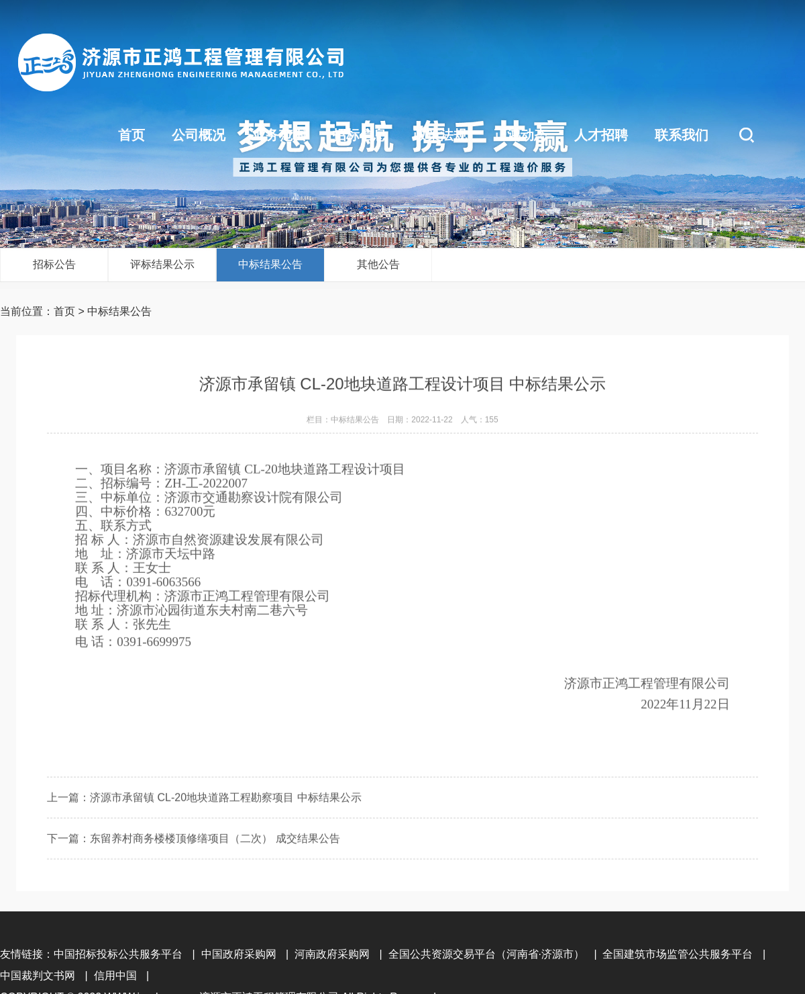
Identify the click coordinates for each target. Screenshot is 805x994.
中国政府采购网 (238, 954)
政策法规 (440, 135)
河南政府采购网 (332, 954)
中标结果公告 (270, 264)
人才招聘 (601, 135)
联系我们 (681, 135)
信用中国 (115, 975)
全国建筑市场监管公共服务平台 (677, 954)
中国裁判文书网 (37, 975)
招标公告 (54, 264)
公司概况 (198, 135)
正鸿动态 (520, 135)
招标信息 (359, 135)
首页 (131, 135)
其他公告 (378, 264)
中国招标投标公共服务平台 (118, 954)
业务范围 (279, 135)
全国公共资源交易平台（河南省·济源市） (486, 954)
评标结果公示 (162, 264)
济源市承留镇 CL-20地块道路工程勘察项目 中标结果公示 (225, 829)
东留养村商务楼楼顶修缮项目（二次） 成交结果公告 (214, 870)
